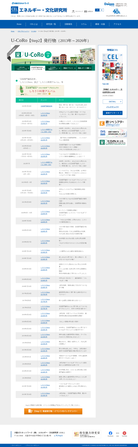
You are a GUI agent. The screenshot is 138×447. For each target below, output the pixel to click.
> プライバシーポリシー (32, 445)
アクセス (59, 436)
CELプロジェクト (23, 31)
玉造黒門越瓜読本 (46, 106)
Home (12, 31)
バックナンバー (112, 107)
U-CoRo (33, 31)
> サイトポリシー (16, 445)
